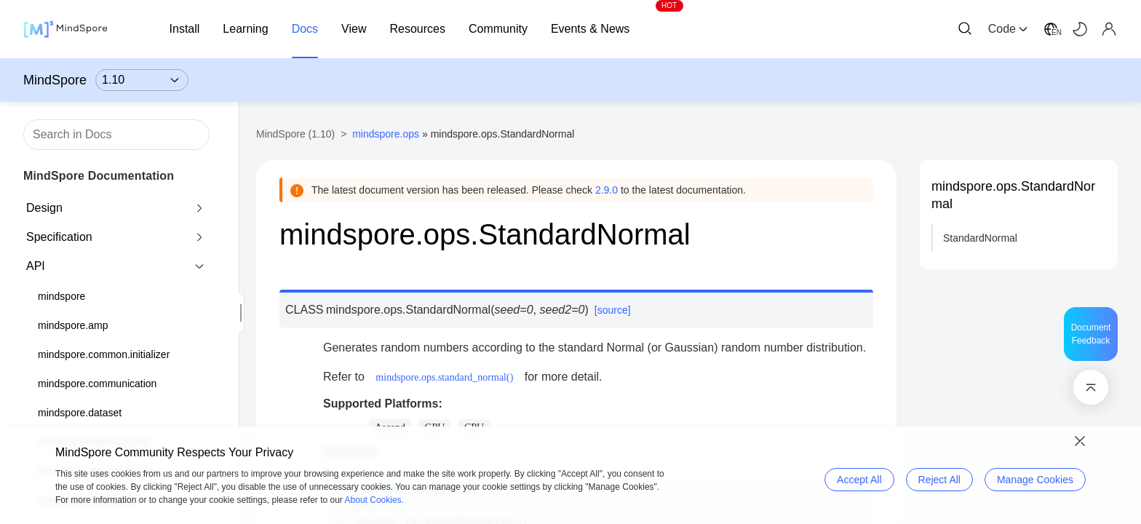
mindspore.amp (73, 325)
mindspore (61, 296)
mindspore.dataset (80, 412)
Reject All (939, 479)
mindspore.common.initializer (104, 354)
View (353, 29)
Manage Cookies (1035, 479)
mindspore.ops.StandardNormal (1013, 195)
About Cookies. (374, 500)
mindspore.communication (97, 383)
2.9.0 (606, 190)
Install (185, 29)
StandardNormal (980, 238)
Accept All (859, 479)
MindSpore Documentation (98, 176)
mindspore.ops (385, 134)
